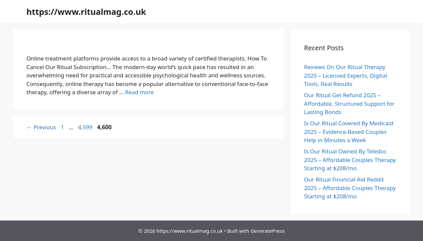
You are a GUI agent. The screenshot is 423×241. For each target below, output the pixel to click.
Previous (41, 127)
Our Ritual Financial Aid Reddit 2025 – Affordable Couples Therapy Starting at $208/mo (350, 188)
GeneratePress (267, 230)
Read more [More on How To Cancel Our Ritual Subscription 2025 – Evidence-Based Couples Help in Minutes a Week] (139, 92)
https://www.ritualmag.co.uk (86, 11)
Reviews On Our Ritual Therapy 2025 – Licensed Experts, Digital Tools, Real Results (345, 75)
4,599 (85, 127)
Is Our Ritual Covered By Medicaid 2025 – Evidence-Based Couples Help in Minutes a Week (348, 131)
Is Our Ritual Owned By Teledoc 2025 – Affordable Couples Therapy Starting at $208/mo (350, 159)
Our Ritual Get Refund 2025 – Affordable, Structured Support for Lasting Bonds (349, 103)
